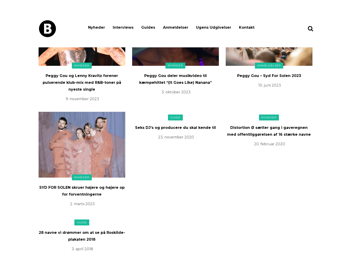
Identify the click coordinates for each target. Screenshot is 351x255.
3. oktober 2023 (176, 92)
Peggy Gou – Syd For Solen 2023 (269, 76)
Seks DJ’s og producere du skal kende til (175, 127)
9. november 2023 (82, 99)
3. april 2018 (82, 249)
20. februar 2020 (269, 144)
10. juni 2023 (269, 85)
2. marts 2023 (82, 204)
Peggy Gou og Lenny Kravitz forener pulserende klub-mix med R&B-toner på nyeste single (82, 83)
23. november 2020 (176, 137)
